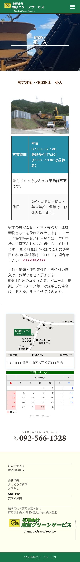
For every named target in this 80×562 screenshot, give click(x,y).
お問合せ (13, 488)
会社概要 (13, 480)
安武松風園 (15, 498)
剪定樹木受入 (16, 466)
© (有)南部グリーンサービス (40, 557)
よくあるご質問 (18, 484)
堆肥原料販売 (16, 470)
